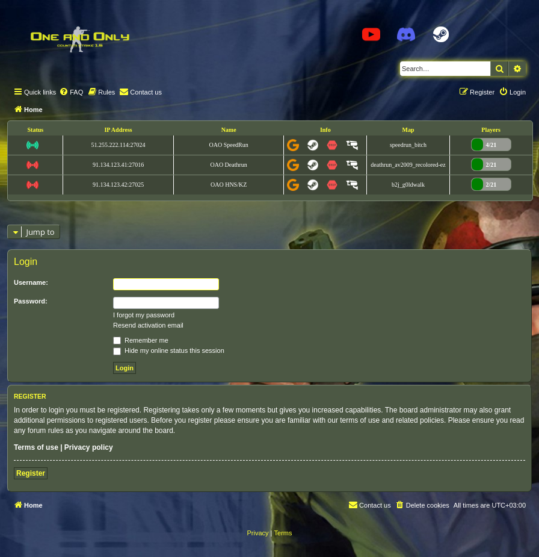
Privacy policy (88, 447)
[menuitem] (71, 92)
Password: (31, 301)
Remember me (140, 340)
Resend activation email (148, 325)
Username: (31, 282)
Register (30, 473)
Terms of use (36, 447)
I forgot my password (143, 315)
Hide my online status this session (168, 350)
